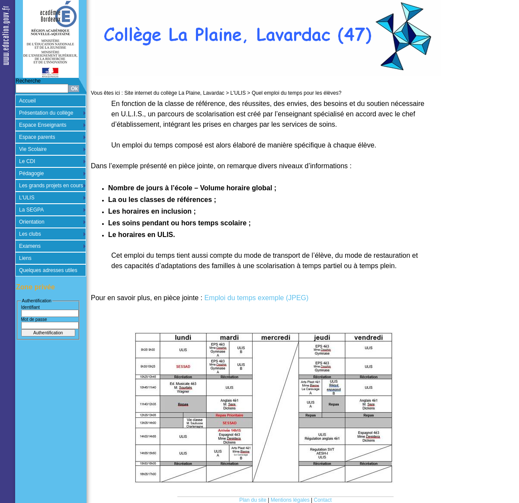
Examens (30, 246)
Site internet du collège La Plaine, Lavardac (174, 93)
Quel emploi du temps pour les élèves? (296, 93)
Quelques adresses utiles (48, 270)
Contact (323, 500)
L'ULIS (27, 198)
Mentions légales (290, 500)
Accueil (27, 101)
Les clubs (30, 234)
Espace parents (37, 137)
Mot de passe (34, 319)
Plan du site (252, 500)
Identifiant (30, 307)
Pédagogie (31, 173)
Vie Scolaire (33, 149)
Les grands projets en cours (51, 186)
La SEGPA (31, 210)
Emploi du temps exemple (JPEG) (256, 297)
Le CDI (27, 161)
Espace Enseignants (42, 125)
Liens (25, 258)
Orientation (32, 222)
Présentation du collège (46, 113)
